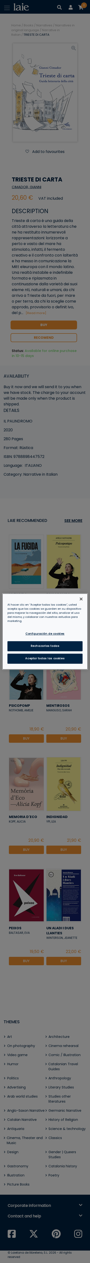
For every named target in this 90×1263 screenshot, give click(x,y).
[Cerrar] (81, 599)
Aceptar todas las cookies (45, 659)
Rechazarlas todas (45, 646)
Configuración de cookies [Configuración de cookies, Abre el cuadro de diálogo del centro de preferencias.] (45, 634)
